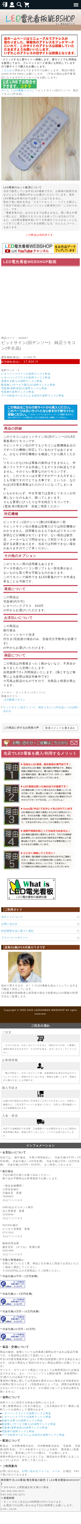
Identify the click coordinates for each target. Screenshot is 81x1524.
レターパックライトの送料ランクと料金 (26, 373)
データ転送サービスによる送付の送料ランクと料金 (32, 395)
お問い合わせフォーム (35, 1471)
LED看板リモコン (24, 90)
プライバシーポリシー (14, 937)
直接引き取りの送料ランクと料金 (21, 381)
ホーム (5, 90)
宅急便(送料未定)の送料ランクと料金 (24, 388)
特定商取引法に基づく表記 (17, 930)
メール (56, 1471)
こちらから (8, 70)
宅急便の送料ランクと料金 (17, 391)
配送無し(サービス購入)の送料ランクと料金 (28, 384)
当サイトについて (12, 917)
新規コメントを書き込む (60, 727)
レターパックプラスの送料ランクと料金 (26, 377)
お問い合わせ (9, 924)
